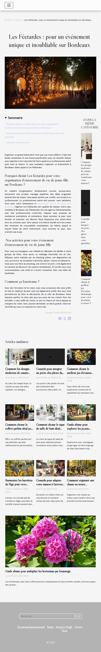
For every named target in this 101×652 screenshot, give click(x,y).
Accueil (8, 20)
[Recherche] (47, 616)
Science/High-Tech (64, 629)
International (37, 627)
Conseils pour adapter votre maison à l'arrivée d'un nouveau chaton (49, 484)
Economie (23, 627)
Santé (50, 627)
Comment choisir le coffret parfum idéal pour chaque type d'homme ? (19, 428)
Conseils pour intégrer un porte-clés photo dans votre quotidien (50, 373)
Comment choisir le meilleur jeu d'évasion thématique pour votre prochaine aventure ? (86, 291)
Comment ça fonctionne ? (18, 142)
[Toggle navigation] (9, 5)
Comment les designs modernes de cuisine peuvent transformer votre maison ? (86, 172)
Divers (18, 20)
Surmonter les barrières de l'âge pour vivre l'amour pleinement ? (18, 484)
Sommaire (15, 118)
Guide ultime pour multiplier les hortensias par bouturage (37, 571)
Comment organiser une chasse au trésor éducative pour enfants (80, 484)
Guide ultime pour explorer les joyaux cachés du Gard (78, 428)
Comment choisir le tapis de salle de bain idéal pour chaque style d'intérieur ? (50, 430)
